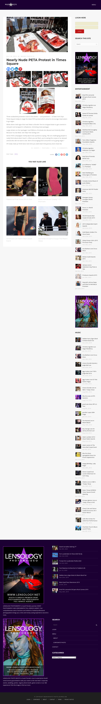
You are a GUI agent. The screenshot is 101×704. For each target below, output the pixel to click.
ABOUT (55, 638)
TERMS (60, 699)
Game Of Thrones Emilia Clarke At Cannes (89, 114)
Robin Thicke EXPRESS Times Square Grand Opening (89, 492)
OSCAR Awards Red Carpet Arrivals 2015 (88, 217)
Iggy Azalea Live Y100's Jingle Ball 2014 (89, 372)
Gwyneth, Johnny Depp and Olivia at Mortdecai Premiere (89, 284)
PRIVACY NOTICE (69, 699)
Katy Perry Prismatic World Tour (88, 157)
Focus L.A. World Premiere (87, 209)
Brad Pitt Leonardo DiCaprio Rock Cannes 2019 (89, 97)
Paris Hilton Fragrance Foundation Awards (89, 141)
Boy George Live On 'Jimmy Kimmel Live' (88, 430)
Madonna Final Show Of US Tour (19, 199)
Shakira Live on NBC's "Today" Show (89, 483)
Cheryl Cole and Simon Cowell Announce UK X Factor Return (89, 510)
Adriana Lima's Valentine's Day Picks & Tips (89, 267)
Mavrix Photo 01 (28, 56)
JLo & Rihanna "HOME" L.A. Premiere (89, 166)
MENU (54, 634)
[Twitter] (12, 69)
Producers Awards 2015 (89, 275)
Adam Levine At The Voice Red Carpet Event (89, 446)
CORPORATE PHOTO (59, 642)
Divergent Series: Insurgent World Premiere (87, 199)
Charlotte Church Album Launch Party (89, 528)
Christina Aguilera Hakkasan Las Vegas (88, 149)
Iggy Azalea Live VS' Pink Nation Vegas (89, 381)
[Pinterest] (20, 69)
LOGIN (54, 629)
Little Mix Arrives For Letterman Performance (89, 520)
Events (37, 148)
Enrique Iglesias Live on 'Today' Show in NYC (89, 501)
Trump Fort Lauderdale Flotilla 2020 (70, 561)
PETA (54, 148)
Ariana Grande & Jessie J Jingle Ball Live (89, 364)
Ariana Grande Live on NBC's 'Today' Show (89, 389)
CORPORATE (36, 699)
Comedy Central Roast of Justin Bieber (90, 182)
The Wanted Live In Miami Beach (88, 422)
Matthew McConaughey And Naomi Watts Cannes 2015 (89, 132)
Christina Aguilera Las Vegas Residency (89, 106)
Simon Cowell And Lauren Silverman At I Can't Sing (89, 474)
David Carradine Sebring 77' (67, 547)
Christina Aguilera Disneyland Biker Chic (89, 123)
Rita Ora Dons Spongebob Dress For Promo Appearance (89, 455)
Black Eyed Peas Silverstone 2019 (69, 582)
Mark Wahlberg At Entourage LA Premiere (89, 174)
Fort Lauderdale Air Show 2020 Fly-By (70, 554)
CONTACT (55, 647)
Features (46, 148)
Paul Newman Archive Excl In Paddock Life (72, 568)
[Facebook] (8, 69)
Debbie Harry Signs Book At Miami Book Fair (90, 340)
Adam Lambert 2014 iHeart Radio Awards (88, 438)
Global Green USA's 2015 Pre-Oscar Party (90, 241)
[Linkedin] (16, 69)
